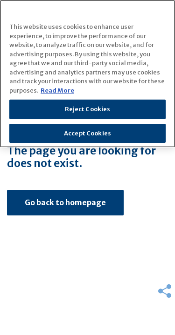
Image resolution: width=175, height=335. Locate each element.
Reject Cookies (88, 109)
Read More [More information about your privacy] (57, 90)
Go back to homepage (65, 202)
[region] (87, 73)
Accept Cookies (87, 133)
